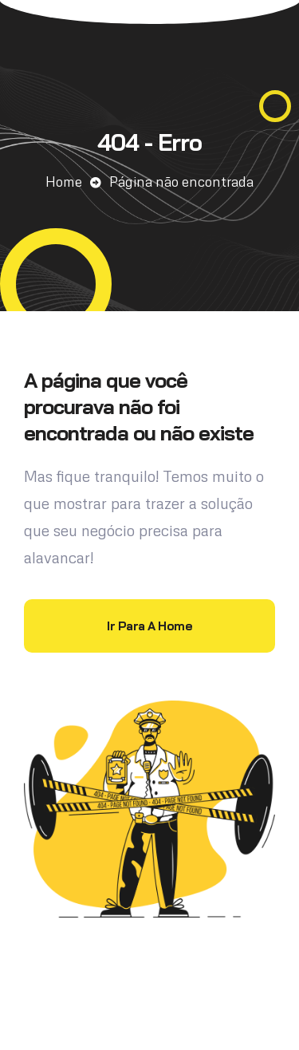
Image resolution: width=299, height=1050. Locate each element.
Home (63, 181)
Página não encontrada (181, 181)
